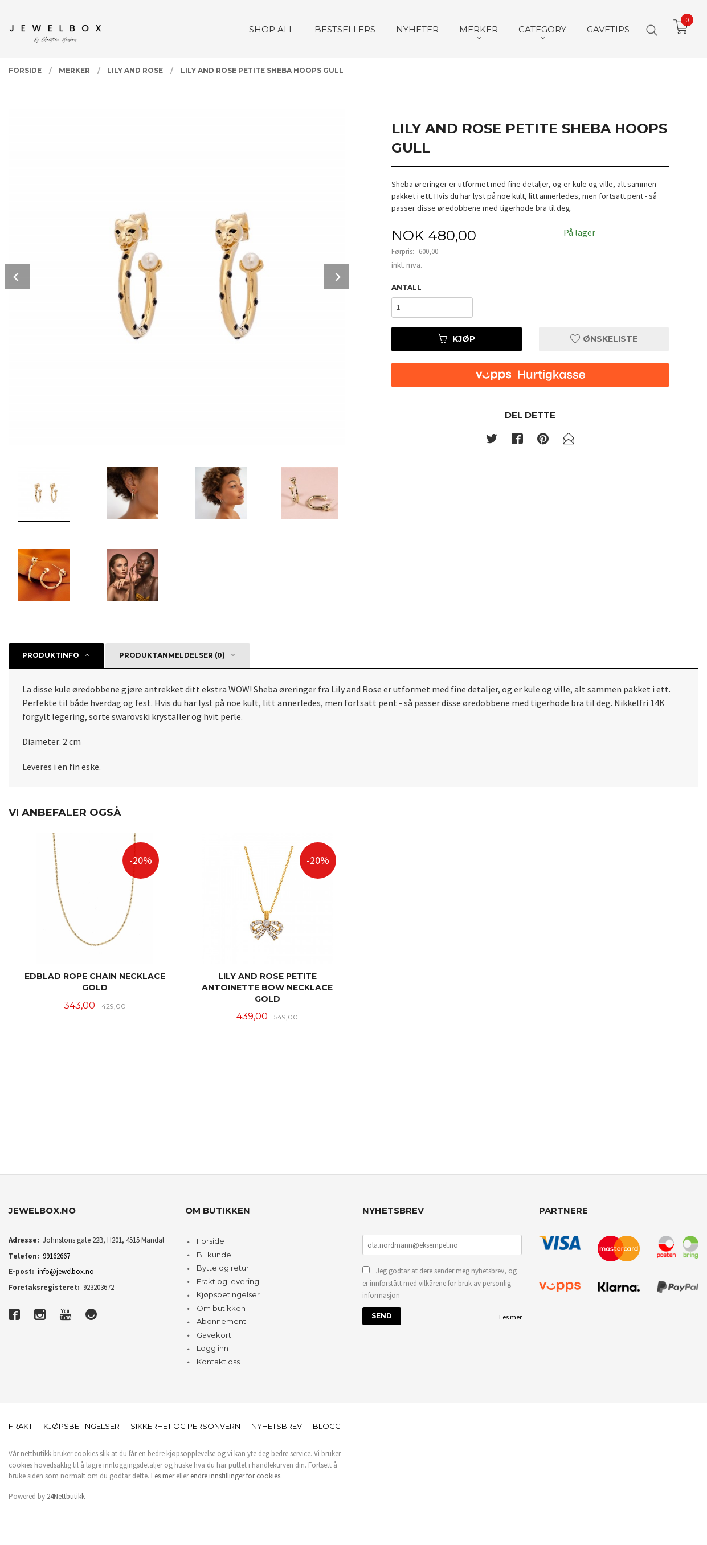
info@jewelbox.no (66, 1271)
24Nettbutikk (66, 1496)
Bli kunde (214, 1254)
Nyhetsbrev (276, 1426)
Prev (17, 276)
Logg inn (212, 1348)
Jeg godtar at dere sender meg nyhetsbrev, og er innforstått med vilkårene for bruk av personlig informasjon (439, 1283)
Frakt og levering (228, 1281)
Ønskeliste (603, 339)
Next (336, 276)
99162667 (56, 1256)
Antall (406, 287)
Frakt (20, 1426)
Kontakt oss (218, 1361)
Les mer (510, 1317)
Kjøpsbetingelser (228, 1294)
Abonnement (221, 1321)
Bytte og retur (223, 1267)
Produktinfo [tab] (50, 655)
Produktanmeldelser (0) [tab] (172, 655)
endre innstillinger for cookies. (236, 1476)
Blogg (327, 1426)
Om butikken (221, 1308)
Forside (210, 1240)
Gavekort (214, 1334)
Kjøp (456, 339)
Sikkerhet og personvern (185, 1426)
